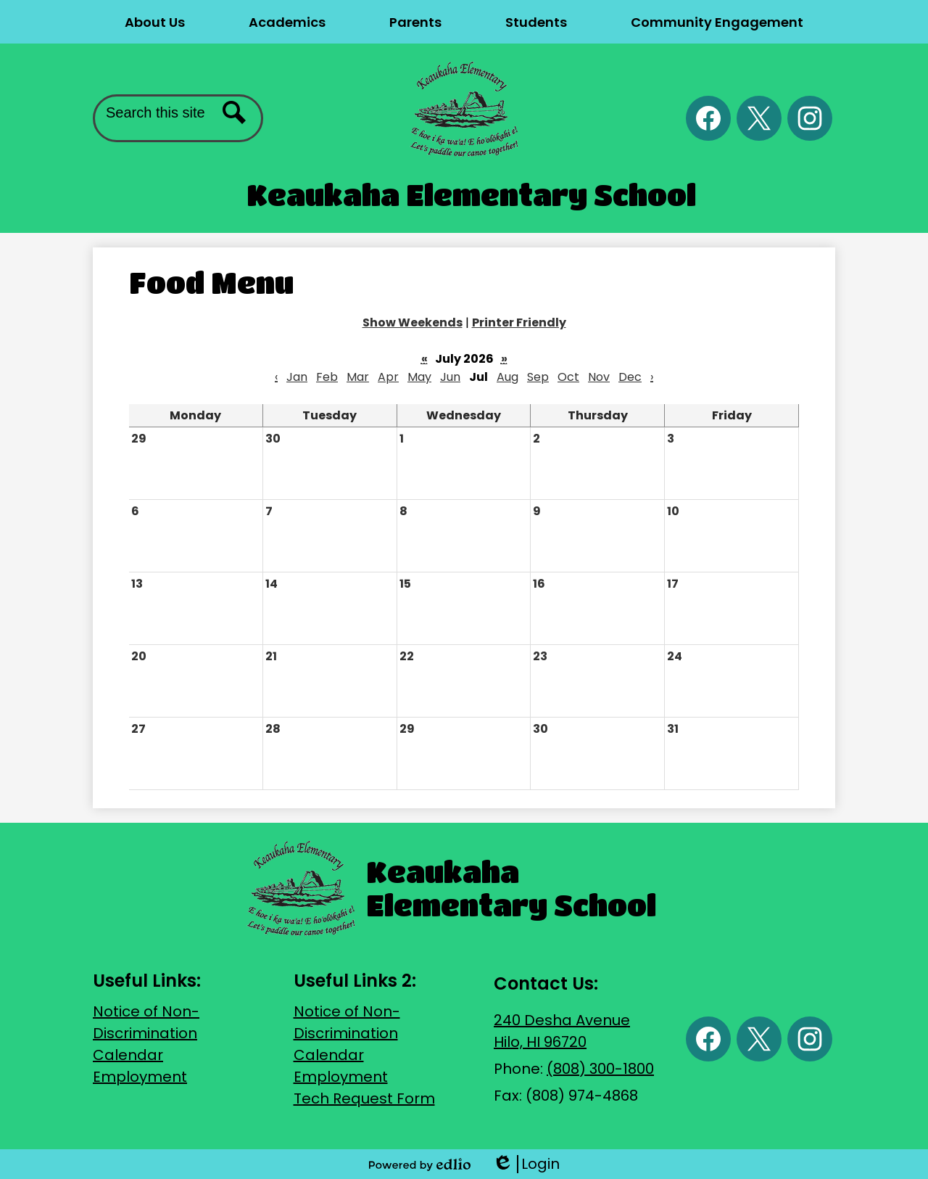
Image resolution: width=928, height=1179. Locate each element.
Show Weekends (412, 322)
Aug (507, 377)
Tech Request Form (364, 1098)
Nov (599, 377)
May (419, 377)
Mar (358, 377)
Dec (630, 377)
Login (526, 1164)
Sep (538, 377)
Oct (568, 377)
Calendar (128, 1055)
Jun (450, 377)
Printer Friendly (519, 322)
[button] (154, 22)
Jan (296, 377)
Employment (140, 1077)
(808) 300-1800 (600, 1069)
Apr (388, 377)
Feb (327, 377)
